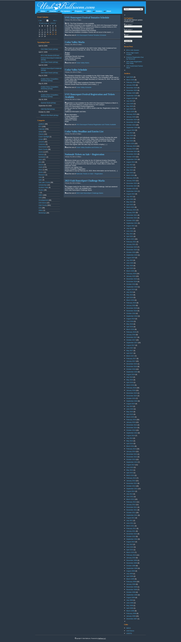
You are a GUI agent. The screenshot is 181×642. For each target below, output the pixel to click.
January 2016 (131, 390)
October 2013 (131, 459)
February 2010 (131, 555)
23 (50, 34)
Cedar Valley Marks (75, 42)
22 (47, 34)
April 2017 (129, 353)
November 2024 (131, 122)
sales (40, 180)
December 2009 (131, 560)
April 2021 (129, 236)
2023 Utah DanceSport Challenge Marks (85, 180)
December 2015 (131, 393)
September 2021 (131, 223)
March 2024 (130, 143)
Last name (128, 29)
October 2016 (131, 369)
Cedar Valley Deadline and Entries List (84, 131)
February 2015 (131, 419)
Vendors (99, 11)
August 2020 (130, 257)
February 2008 (131, 613)
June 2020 (129, 263)
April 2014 (129, 443)
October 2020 (131, 252)
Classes (41, 134)
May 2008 (129, 605)
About (109, 11)
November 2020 (131, 250)
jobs (40, 162)
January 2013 (131, 481)
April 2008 (129, 608)
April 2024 (129, 141)
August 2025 (130, 98)
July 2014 (129, 438)
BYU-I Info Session (132, 50)
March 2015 (130, 417)
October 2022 (131, 188)
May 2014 (129, 441)
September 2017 (131, 342)
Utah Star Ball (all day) (48, 109)
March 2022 (130, 207)
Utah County (43, 205)
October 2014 (131, 430)
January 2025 (131, 117)
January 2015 (131, 422)
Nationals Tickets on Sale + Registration (84, 154)
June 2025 (129, 103)
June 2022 (129, 199)
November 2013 (131, 457)
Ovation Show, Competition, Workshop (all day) (50, 80)
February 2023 (47, 23)
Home (43, 11)
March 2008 (130, 611)
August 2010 (130, 542)
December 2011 (131, 507)
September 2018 (131, 316)
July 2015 (129, 406)
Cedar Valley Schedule (76, 69)
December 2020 (131, 247)
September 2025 (131, 96)
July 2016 (129, 377)
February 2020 (131, 273)
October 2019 (131, 284)
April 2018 (129, 327)
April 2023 (129, 173)
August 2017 (130, 345)
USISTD (129, 633)
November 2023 (131, 154)
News (40, 170)
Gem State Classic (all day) (49, 49)
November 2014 (131, 427)
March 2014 (130, 446)
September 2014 (131, 433)
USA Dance (42, 203)
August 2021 (130, 226)
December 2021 (131, 215)
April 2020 (129, 268)
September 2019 (131, 287)
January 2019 (131, 305)
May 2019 (129, 295)
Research (42, 175)
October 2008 (131, 592)
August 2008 (130, 597)
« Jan (40, 20)
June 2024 (129, 135)
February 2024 (131, 146)
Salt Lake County (44, 182)
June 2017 (129, 348)
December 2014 (131, 425)
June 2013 (129, 467)
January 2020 (131, 276)
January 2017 (131, 361)
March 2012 (130, 499)
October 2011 (131, 512)
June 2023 (129, 167)
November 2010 (131, 534)
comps (41, 139)
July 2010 (129, 544)
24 (53, 34)
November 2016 (131, 366)
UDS (40, 197)
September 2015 (131, 401)
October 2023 (131, 157)
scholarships (43, 185)
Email (126, 35)
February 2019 (131, 303)
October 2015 (131, 398)
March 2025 (130, 111)
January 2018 (131, 334)
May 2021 (129, 234)
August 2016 (130, 374)
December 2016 (131, 364)
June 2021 (129, 231)
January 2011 (131, 531)
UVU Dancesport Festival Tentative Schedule (87, 17)
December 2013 (131, 454)
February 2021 (131, 242)
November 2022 (131, 186)
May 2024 (129, 138)
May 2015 (129, 411)
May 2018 (129, 324)
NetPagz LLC (102, 638)
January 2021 (131, 244)
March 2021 (130, 239)
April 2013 (129, 473)
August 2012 (130, 491)
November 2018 (131, 311)
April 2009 (129, 576)
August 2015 (130, 404)
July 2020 (129, 260)
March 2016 (130, 385)
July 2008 (129, 600)
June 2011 (129, 523)
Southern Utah (43, 187)
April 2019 (129, 297)
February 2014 (131, 449)
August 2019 (130, 289)
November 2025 (131, 90)
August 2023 (130, 162)
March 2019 (130, 300)
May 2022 (129, 202)
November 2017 (131, 337)
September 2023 (131, 159)
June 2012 (129, 496)
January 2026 (131, 85)
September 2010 (131, 539)
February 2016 (131, 388)
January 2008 (131, 616)
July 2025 (129, 101)
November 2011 (131, 510)
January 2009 (131, 584)
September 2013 (131, 462)
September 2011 (131, 515)
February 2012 (131, 502)
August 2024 (130, 130)
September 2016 (131, 372)
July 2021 (129, 228)
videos (41, 210)
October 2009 (131, 565)
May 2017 (129, 350)
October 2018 (131, 313)
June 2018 (129, 321)
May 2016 (129, 380)
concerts (41, 142)
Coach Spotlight (44, 136)
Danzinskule (43, 147)
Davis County (43, 149)
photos (41, 172)
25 (55, 34)
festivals (41, 154)
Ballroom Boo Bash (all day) (49, 115)
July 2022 (129, 196)
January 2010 (131, 558)
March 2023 (130, 175)
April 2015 (129, 414)
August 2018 (130, 319)
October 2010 (131, 536)
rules (40, 177)
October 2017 (131, 340)
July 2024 (129, 133)
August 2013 (130, 465)
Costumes (42, 144)
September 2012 (131, 488)
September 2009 (131, 568)
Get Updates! (65, 11)
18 (55, 32)
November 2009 (131, 563)
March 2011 (130, 526)
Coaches (53, 11)
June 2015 (129, 409)
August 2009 (130, 571)
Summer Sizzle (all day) (48, 103)
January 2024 (131, 149)
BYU (40, 126)
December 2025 (131, 88)
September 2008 (131, 595)
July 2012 (129, 494)
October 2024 (131, 125)
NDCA (128, 628)
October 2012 (131, 486)
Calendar (42, 129)
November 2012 (131, 483)
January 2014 (131, 451)
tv (39, 192)
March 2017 (130, 356)
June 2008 (129, 603)
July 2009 (129, 573)
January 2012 (131, 504)
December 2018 (131, 308)
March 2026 (130, 80)
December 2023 (131, 151)
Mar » (55, 20)
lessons (41, 164)
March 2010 (130, 552)
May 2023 (129, 170)
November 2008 (131, 589)
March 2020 (130, 271)
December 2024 (131, 119)
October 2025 (131, 93)
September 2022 (131, 191)
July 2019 (129, 292)
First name (128, 24)
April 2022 (129, 204)
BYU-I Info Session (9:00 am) (50, 55)
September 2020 (131, 255)
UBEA (89, 11)
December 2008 (131, 587)
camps (41, 131)
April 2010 (129, 550)
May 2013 (129, 470)
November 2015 (131, 396)
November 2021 (131, 218)
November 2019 (131, 281)
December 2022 (131, 183)
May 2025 (129, 106)
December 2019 (131, 279)
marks (41, 167)
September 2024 (131, 127)
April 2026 (129, 77)
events (41, 152)
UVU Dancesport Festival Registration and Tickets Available (96, 124)
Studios (41, 190)
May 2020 (129, 265)
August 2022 (130, 194)
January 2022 (131, 212)
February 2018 (131, 332)
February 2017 (131, 358)
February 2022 (131, 210)
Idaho (40, 159)
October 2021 (131, 220)
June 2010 (129, 547)
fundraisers (42, 157)
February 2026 (131, 82)
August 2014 (130, 435)
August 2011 (130, 518)
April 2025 (129, 109)
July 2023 (129, 165)
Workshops (42, 213)
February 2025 (131, 114)
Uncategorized (43, 200)
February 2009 (131, 581)
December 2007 (131, 619)
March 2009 (130, 579)
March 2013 (130, 475)
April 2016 (129, 382)
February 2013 (131, 478)
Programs (78, 11)
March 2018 (130, 329)
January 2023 (131, 180)
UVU (40, 208)
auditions (42, 124)
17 (53, 32)
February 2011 (131, 528)
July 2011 (129, 520)
